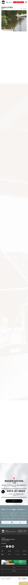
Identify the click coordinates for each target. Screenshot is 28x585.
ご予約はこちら (14, 501)
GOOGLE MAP (3, 544)
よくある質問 (24, 555)
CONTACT (24, 583)
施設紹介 (2, 555)
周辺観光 (9, 551)
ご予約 (14, 568)
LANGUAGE (10, 2)
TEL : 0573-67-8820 (5, 541)
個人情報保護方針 (24, 579)
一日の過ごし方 (24, 552)
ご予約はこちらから (18, 2)
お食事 (9, 555)
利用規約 (19, 579)
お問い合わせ (14, 571)
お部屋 (2, 551)
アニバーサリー (17, 551)
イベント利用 (17, 555)
